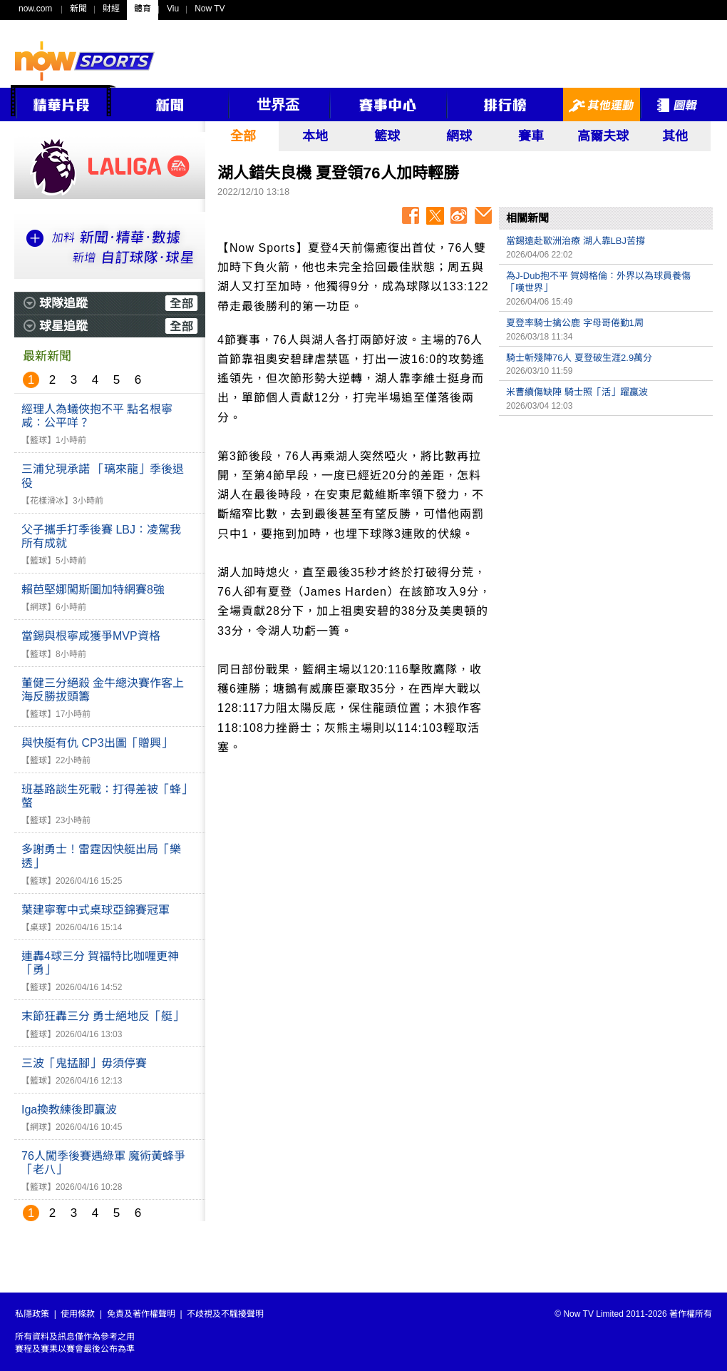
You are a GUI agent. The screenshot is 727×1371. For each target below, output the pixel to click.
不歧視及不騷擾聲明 (225, 1314)
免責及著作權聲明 (141, 1314)
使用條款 (78, 1314)
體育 (142, 8)
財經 (111, 8)
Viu (173, 8)
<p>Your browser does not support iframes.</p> (606, 523)
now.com (35, 8)
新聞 (78, 8)
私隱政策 (32, 1314)
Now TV (210, 8)
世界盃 (278, 105)
